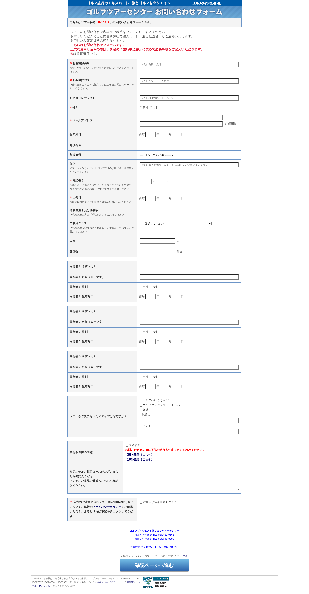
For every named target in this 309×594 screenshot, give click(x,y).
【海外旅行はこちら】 (125, 459)
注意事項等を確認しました (158, 506)
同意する (119, 445)
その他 (145, 425)
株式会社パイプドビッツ (107, 587)
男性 (144, 107)
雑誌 (144, 409)
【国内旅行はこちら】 (125, 454)
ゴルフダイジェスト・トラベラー (163, 405)
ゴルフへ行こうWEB (154, 400)
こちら (184, 560)
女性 (154, 107)
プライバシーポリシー (107, 511)
